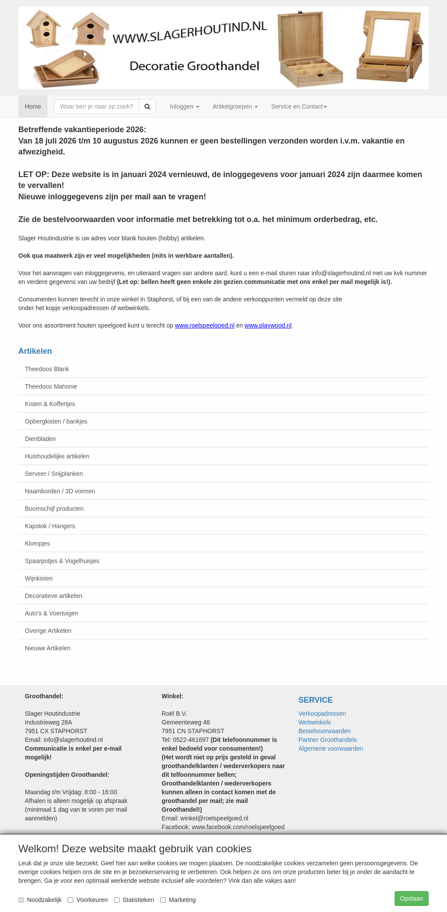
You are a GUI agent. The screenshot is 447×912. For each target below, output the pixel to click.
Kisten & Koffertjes (50, 403)
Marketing (178, 899)
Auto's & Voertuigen (52, 613)
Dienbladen (40, 438)
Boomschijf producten (54, 508)
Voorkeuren (88, 899)
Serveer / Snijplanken (54, 473)
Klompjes (37, 543)
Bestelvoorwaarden (325, 731)
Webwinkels (315, 722)
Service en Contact (299, 106)
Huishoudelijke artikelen (57, 456)
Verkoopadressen (322, 713)
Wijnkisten (39, 578)
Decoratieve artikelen (54, 595)
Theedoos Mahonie (51, 386)
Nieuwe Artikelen (47, 648)
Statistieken (134, 899)
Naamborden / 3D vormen (60, 491)
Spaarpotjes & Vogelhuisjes (62, 560)
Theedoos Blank (47, 368)
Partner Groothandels (328, 739)
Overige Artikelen (48, 630)
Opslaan (411, 898)
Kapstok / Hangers (50, 526)
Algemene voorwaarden (331, 748)
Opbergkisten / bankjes (56, 421)
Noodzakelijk (40, 899)
